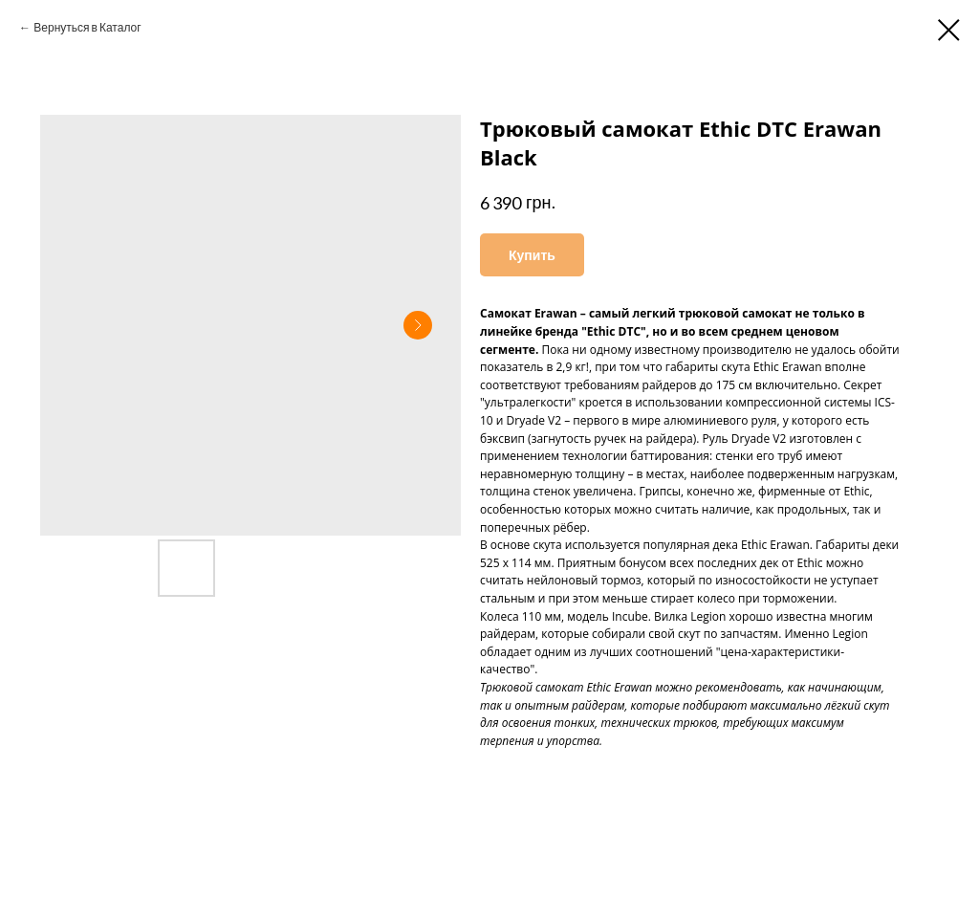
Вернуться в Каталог (87, 27)
